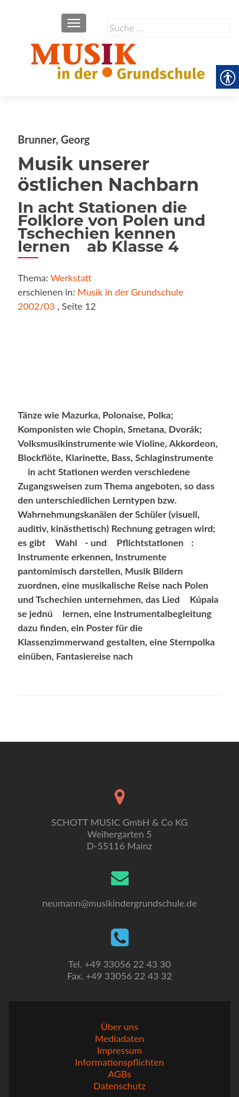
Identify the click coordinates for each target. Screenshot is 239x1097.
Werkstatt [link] (71, 277)
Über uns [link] (119, 1026)
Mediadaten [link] (120, 1038)
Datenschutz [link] (119, 1085)
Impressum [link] (119, 1050)
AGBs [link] (119, 1073)
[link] (119, 59)
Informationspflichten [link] (119, 1061)
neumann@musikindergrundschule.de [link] (119, 902)
